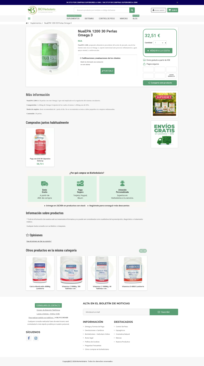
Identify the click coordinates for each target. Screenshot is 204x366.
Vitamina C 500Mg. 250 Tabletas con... (71, 288)
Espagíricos (120, 330)
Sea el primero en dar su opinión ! (39, 241)
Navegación (29, 18)
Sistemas (89, 19)
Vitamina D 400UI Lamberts (133, 286)
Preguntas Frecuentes (93, 346)
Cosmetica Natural (123, 334)
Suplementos (74, 17)
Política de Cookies (92, 342)
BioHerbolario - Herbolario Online (97, 334)
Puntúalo (107, 71)
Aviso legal (89, 338)
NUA (80, 41)
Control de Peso (107, 19)
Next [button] (145, 251)
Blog (136, 17)
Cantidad (148, 43)
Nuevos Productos (123, 342)
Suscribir (164, 312)
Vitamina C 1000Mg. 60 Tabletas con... (102, 288)
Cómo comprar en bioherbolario (97, 349)
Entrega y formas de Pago (94, 327)
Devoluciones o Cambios (94, 330)
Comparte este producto (160, 83)
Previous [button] (141, 251)
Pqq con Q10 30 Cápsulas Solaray (40, 160)
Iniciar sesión (158, 10)
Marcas (124, 19)
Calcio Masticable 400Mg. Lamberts (40, 288)
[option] (40, 147)
